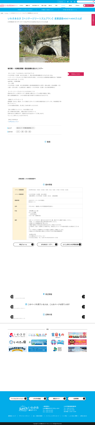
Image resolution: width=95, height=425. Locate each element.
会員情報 (76, 399)
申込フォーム (23, 244)
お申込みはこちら (13, 121)
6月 (30, 131)
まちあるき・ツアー (46, 244)
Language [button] (60, 1)
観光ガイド (56, 399)
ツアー (18, 131)
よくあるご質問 (73, 416)
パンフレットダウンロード (52, 416)
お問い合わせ (83, 416)
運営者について (12, 416)
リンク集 (64, 416)
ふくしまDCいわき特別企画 (70, 244)
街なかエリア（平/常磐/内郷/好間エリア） (26, 128)
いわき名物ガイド (93, 20)
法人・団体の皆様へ (38, 416)
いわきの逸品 (37, 399)
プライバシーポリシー (24, 416)
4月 (22, 131)
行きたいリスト (88, 5)
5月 (26, 131)
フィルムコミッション (17, 399)
